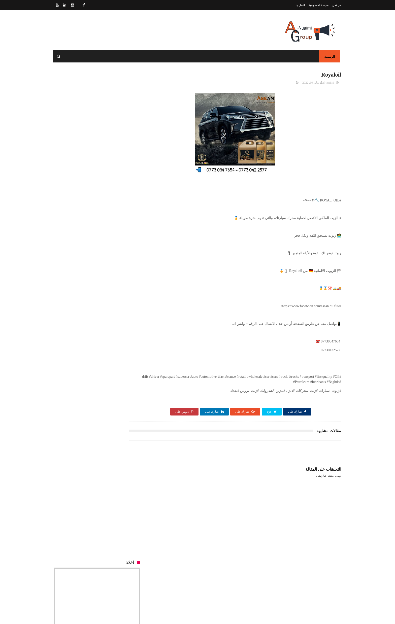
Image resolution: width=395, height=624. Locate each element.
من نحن (336, 5)
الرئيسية (330, 56)
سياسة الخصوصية (319, 5)
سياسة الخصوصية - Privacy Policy (218, 594)
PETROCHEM (103, 298)
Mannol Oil (105, 377)
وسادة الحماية (130, 367)
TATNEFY (106, 344)
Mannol (108, 321)
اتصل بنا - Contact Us (228, 600)
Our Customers (128, 458)
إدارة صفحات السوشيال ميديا (93, 229)
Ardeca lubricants (101, 423)
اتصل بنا (300, 5)
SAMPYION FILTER (98, 275)
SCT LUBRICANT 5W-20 (95, 252)
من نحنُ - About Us (229, 588)
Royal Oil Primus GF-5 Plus (94, 400)
